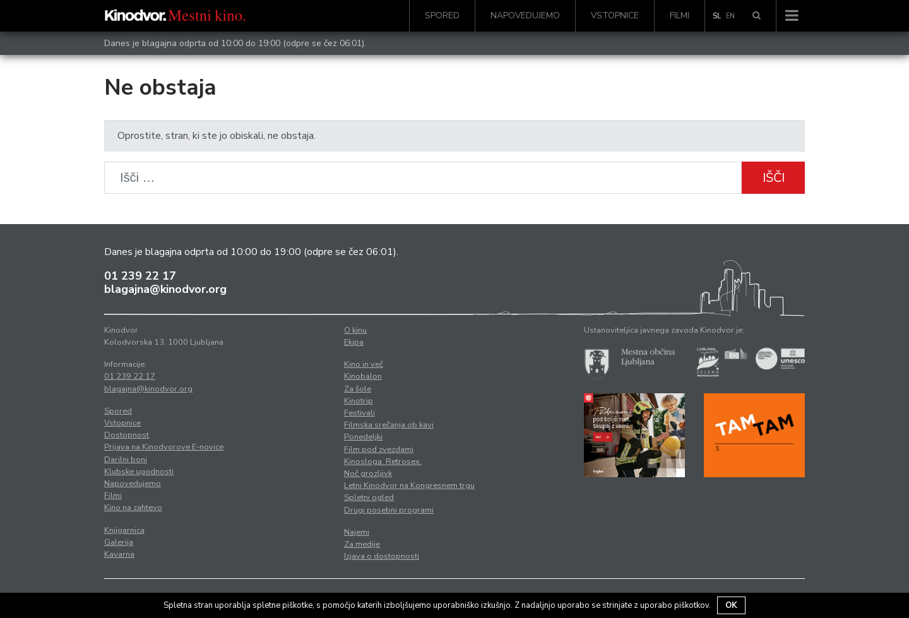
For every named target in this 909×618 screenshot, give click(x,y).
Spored (442, 15)
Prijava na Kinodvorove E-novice (163, 447)
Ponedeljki (363, 437)
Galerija (118, 542)
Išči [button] (774, 177)
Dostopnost (126, 435)
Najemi (356, 532)
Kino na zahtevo (133, 507)
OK (731, 605)
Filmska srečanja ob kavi (389, 425)
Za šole (357, 389)
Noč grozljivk (368, 473)
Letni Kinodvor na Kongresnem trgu (409, 485)
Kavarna (119, 554)
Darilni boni (125, 459)
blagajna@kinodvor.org (165, 289)
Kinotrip (358, 401)
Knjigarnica (124, 530)
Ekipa (354, 342)
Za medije (362, 544)
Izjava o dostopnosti (381, 556)
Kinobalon (363, 376)
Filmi (679, 15)
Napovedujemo (525, 15)
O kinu (355, 330)
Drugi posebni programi (389, 510)
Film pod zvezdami (378, 449)
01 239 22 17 (140, 275)
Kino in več (363, 364)
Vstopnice (615, 15)
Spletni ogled (369, 497)
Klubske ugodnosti (139, 471)
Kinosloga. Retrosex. (383, 461)
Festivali (359, 413)
